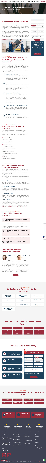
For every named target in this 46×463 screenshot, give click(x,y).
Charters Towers (17, 327)
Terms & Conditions (39, 449)
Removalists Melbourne (17, 436)
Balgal (28, 334)
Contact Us (37, 1)
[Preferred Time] (34, 29)
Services (36, 439)
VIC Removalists (39, 401)
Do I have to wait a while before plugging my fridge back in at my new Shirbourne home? (14, 238)
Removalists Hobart (17, 439)
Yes (34, 375)
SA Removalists (28, 401)
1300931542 (42, 1)
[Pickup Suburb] (34, 31)
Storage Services (27, 445)
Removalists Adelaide (17, 441)
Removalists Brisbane (17, 442)
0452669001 (9, 206)
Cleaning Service (17, 1)
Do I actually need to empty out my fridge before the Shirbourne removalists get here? (14, 220)
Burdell (39, 334)
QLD (5, 9)
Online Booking (27, 446)
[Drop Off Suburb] (34, 34)
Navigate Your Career (39, 445)
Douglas (17, 334)
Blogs (36, 442)
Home (10, 1)
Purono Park (6, 331)
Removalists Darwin (17, 444)
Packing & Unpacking (27, 1)
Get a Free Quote (34, 354)
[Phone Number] (34, 24)
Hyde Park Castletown (28, 328)
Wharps (39, 331)
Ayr (28, 331)
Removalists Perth (16, 437)
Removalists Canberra (17, 447)
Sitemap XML (37, 447)
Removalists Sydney (17, 445)
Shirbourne (11, 9)
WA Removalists (39, 404)
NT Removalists (17, 401)
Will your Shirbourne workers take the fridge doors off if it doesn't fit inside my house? (15, 234)
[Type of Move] (41, 29)
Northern (7, 9)
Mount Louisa (17, 331)
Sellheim (39, 327)
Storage (32, 1)
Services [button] (12, 1)
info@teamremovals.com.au (22, 206)
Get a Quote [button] (4, 460)
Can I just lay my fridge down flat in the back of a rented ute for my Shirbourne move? (15, 231)
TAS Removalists (28, 404)
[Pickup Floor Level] (41, 31)
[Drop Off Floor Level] (41, 34)
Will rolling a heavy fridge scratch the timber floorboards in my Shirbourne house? (14, 242)
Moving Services (27, 436)
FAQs (36, 441)
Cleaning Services (27, 437)
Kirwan (6, 327)
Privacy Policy (37, 450)
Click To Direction (38, 417)
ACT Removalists (6, 401)
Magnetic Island (6, 334)
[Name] (37, 22)
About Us (37, 437)
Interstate (22, 1)
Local (40, 376)
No (37, 375)
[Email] (41, 24)
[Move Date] (37, 27)
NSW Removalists (6, 404)
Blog (34, 1)
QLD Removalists (17, 404)
